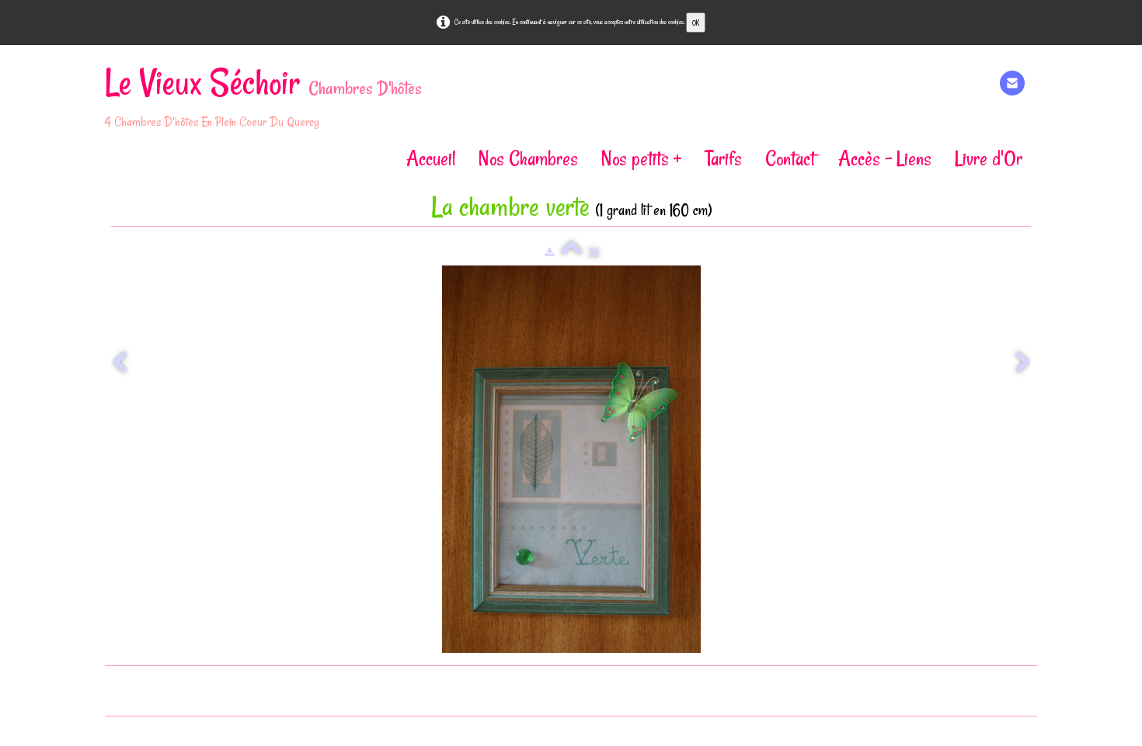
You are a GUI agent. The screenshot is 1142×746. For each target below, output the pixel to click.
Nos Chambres (528, 158)
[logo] (269, 99)
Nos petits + (641, 158)
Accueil (430, 158)
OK (695, 22)
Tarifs (723, 158)
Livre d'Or (988, 158)
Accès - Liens (884, 158)
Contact (790, 158)
